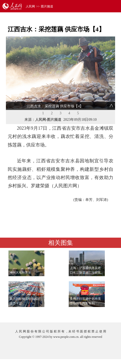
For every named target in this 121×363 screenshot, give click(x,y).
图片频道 (47, 6)
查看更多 (100, 313)
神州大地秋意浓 (20, 272)
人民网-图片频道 (48, 120)
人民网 (30, 6)
